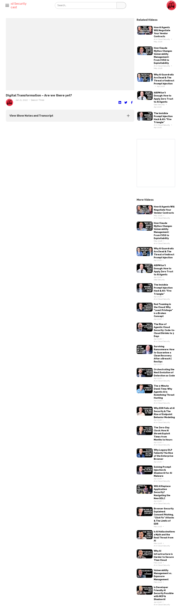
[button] (171, 5)
